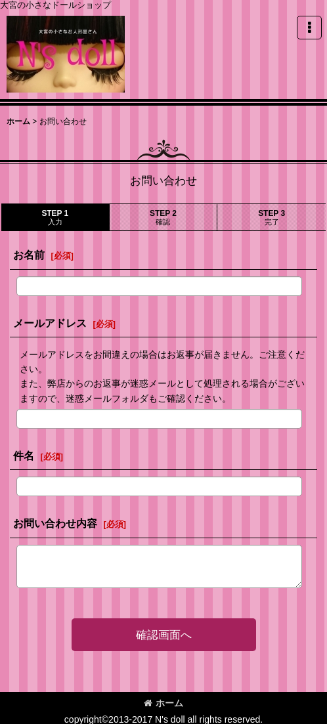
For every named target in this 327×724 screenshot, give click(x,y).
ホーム (163, 703)
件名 (23, 455)
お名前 (29, 255)
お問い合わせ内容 (55, 523)
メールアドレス (50, 323)
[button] (309, 27)
